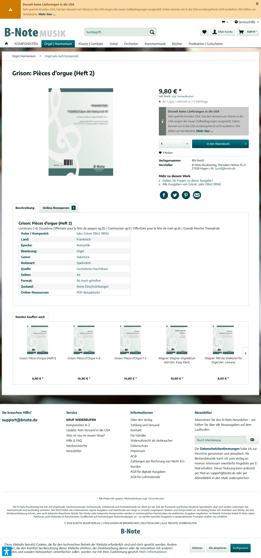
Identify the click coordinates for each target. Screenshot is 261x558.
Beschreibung (24, 208)
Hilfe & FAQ (74, 440)
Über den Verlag (141, 420)
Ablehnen (197, 547)
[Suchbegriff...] (120, 32)
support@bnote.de (20, 419)
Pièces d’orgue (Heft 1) (37, 358)
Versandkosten (156, 498)
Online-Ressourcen (59, 208)
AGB (133, 456)
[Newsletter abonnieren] (252, 440)
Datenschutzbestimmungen (220, 448)
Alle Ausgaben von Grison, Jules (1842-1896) (190, 184)
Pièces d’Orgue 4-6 (84, 358)
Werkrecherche (76, 446)
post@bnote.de (225, 168)
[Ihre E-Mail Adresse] (220, 440)
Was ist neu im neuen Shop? (85, 435)
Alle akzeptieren (217, 547)
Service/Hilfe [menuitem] (245, 22)
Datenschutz (139, 446)
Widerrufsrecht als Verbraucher (151, 440)
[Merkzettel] (204, 32)
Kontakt (136, 430)
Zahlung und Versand (144, 425)
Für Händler (138, 435)
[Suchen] (152, 32)
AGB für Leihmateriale (145, 477)
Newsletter (74, 451)
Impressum (137, 451)
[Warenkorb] (248, 32)
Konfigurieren (240, 547)
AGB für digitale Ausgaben (148, 471)
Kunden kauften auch (30, 317)
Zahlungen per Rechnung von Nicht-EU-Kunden (157, 463)
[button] (6, 551)
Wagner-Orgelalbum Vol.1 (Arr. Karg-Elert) (176, 360)
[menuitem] (120, 32)
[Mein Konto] (223, 32)
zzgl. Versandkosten (183, 96)
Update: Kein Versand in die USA (88, 430)
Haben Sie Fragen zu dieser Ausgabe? (186, 180)
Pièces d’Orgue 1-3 (130, 358)
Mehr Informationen (153, 552)
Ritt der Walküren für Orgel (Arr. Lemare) (223, 360)
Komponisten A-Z (78, 425)
